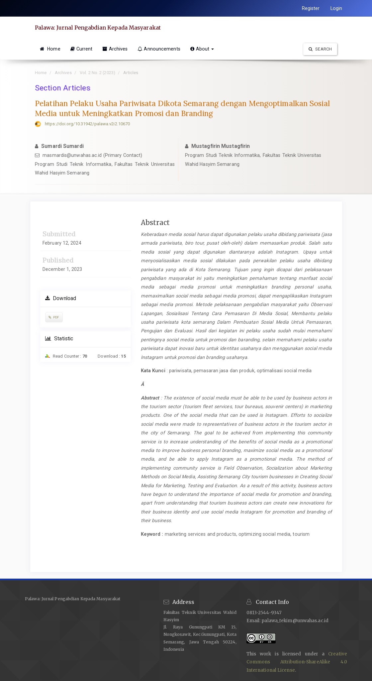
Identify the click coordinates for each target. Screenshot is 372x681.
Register (311, 8)
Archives (115, 49)
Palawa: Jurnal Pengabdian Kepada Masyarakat (98, 27)
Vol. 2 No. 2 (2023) (97, 72)
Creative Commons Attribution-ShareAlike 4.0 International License (296, 662)
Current (81, 49)
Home (50, 49)
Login (336, 8)
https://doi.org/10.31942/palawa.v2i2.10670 (87, 123)
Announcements (159, 49)
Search (320, 49)
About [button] (202, 49)
